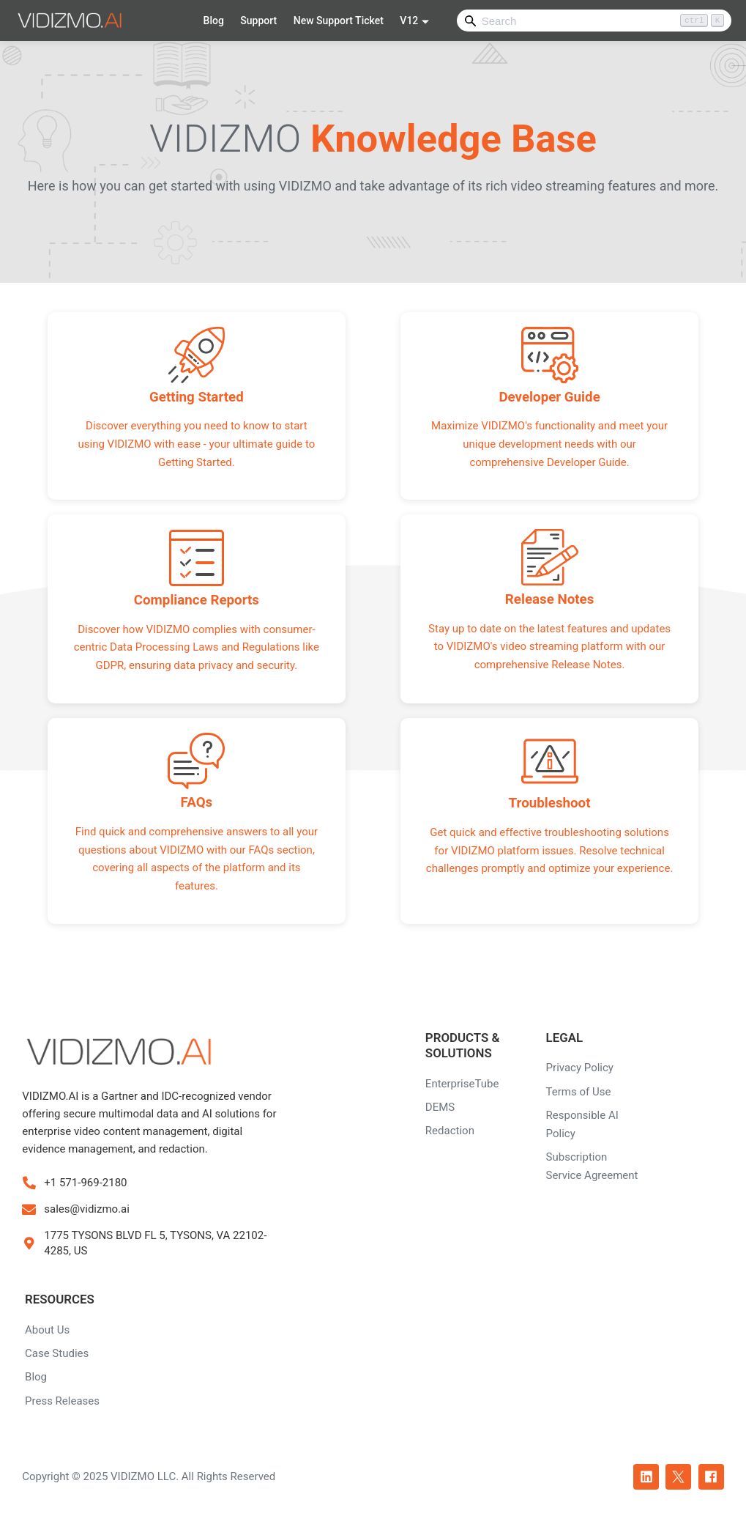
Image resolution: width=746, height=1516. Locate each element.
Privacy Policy (579, 1067)
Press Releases (62, 1401)
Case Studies (57, 1353)
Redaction (449, 1130)
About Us (47, 1329)
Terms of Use (578, 1091)
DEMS (440, 1107)
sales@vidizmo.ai (87, 1209)
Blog (214, 20)
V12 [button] (409, 20)
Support (258, 20)
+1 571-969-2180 (85, 1182)
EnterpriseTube (462, 1083)
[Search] (594, 21)
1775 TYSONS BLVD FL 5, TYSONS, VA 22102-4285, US (155, 1243)
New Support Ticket (339, 20)
